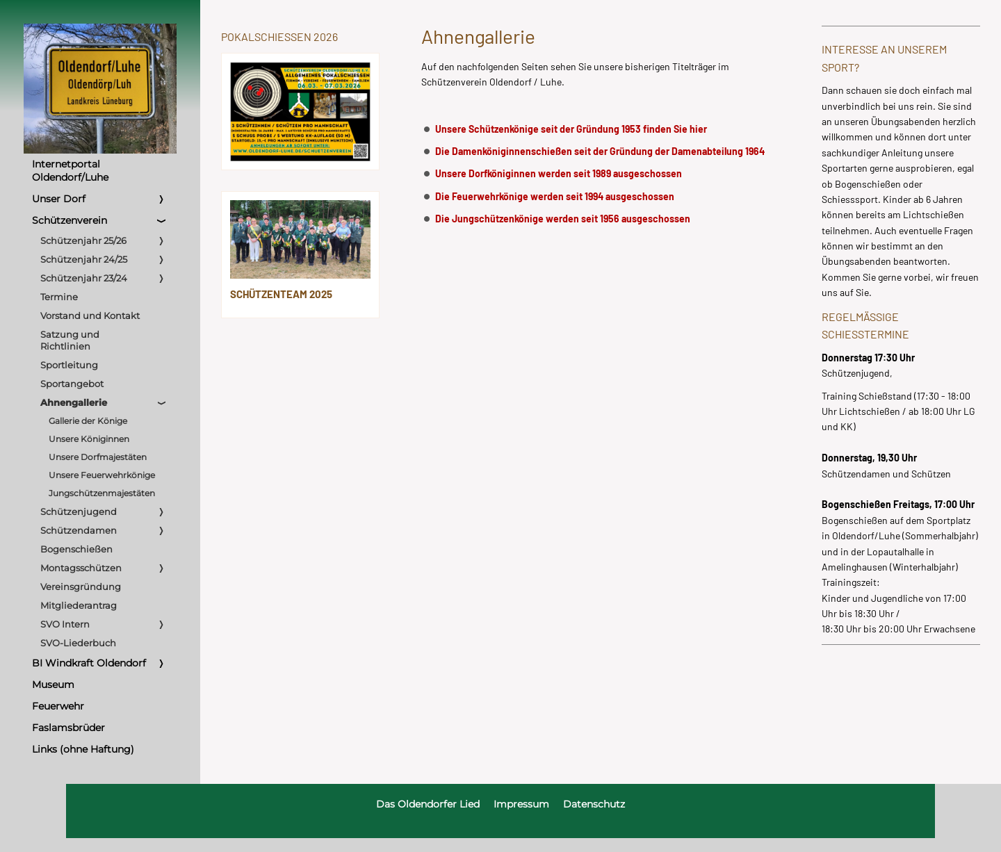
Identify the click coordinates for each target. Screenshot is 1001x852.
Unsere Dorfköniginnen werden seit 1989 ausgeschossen (558, 173)
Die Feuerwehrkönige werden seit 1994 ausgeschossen (554, 196)
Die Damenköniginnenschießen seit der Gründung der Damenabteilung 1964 (600, 151)
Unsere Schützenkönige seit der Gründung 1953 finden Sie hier (571, 129)
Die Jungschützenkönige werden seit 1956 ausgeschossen (562, 218)
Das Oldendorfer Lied (428, 804)
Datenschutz (594, 804)
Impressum (521, 804)
